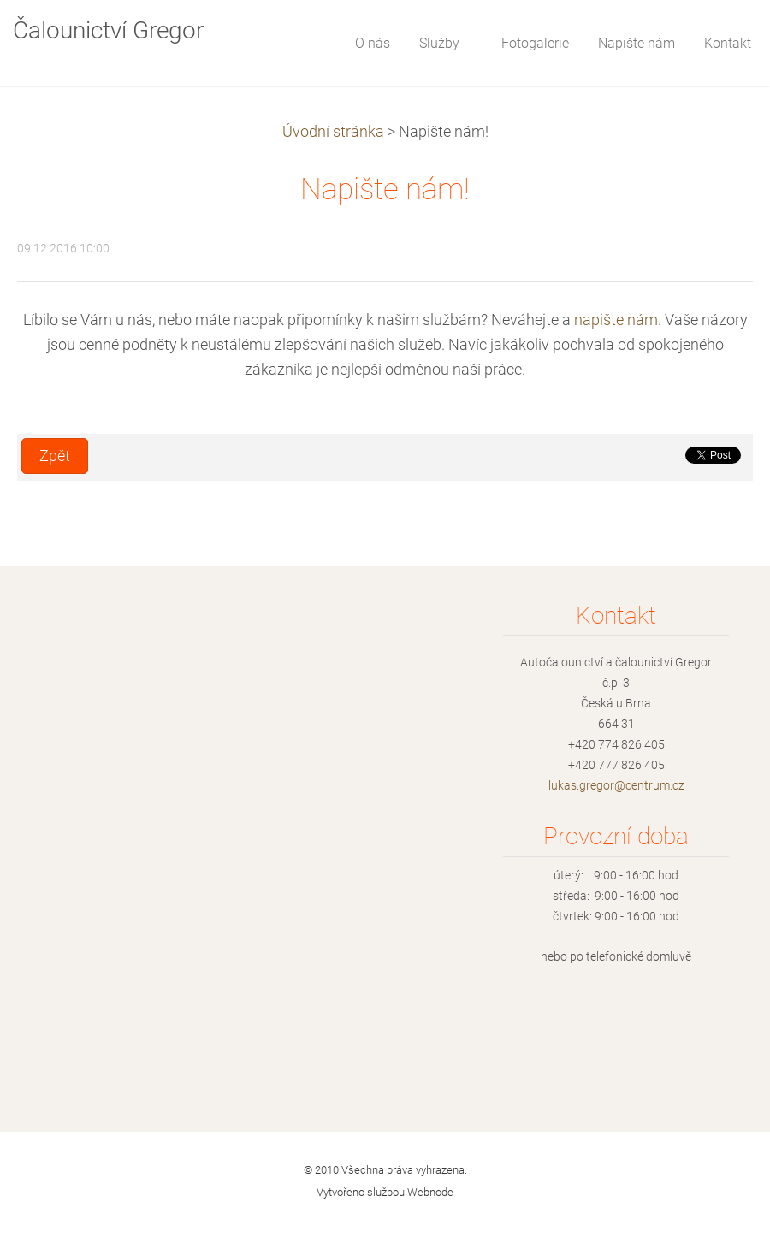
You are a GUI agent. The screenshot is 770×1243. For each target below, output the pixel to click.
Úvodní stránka (333, 131)
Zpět (54, 456)
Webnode (430, 1192)
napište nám (616, 320)
